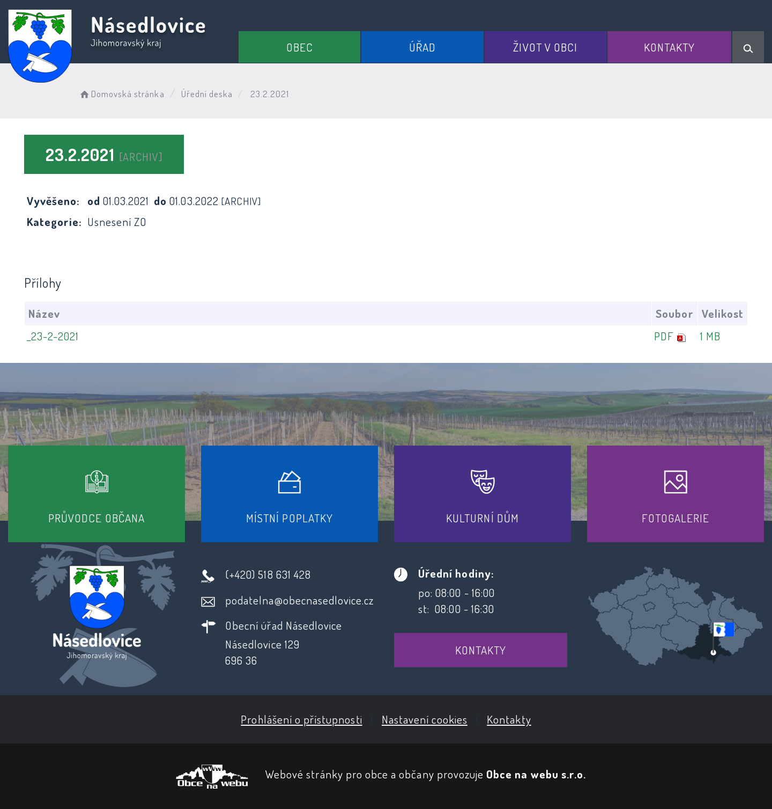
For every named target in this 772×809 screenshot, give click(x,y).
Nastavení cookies (424, 719)
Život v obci (545, 47)
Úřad (422, 47)
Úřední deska (207, 93)
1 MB (710, 336)
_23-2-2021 (53, 336)
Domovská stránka (121, 93)
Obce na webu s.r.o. (536, 774)
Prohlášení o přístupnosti (301, 719)
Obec (299, 47)
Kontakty (669, 47)
